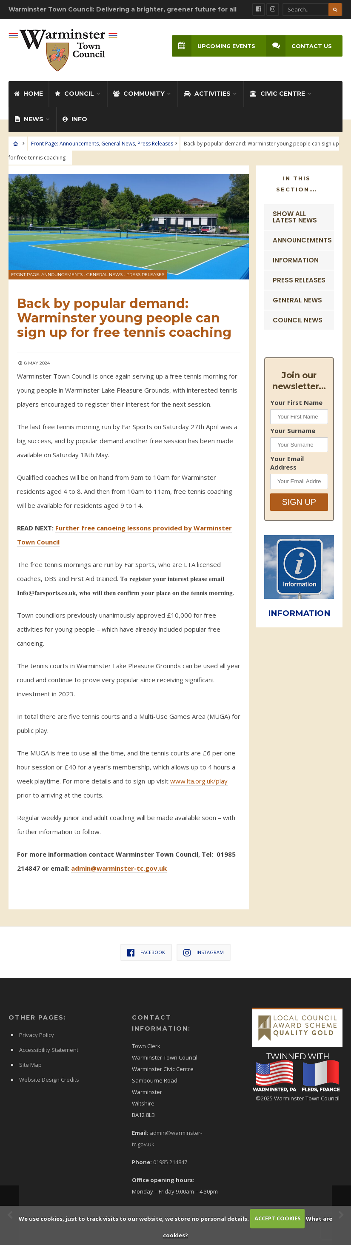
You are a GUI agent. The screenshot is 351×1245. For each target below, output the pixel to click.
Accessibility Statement (48, 1047)
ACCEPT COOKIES (277, 1218)
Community (139, 91)
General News (118, 141)
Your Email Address (287, 460)
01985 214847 (170, 1160)
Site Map (30, 1062)
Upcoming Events (212, 46)
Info (75, 116)
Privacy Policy (36, 1033)
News (29, 116)
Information (296, 257)
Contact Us (298, 46)
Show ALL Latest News (295, 214)
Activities (207, 91)
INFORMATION (300, 610)
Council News (297, 317)
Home (28, 91)
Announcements (302, 237)
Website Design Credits (49, 1077)
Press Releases (155, 141)
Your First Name (296, 400)
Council (74, 91)
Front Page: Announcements (65, 141)
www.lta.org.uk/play (199, 779)
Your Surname (292, 428)
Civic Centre (277, 91)
